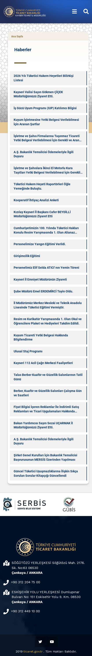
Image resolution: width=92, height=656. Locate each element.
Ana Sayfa (17, 36)
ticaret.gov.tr (33, 651)
